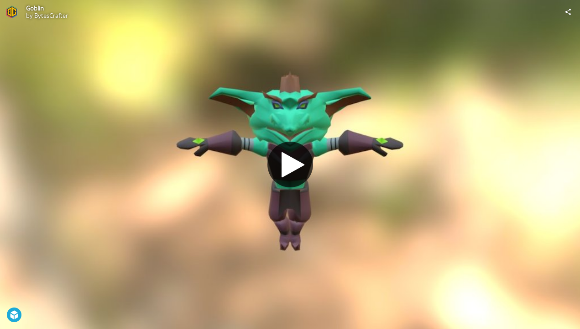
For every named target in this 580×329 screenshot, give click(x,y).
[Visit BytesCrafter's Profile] (12, 12)
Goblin (35, 8)
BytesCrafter (51, 15)
